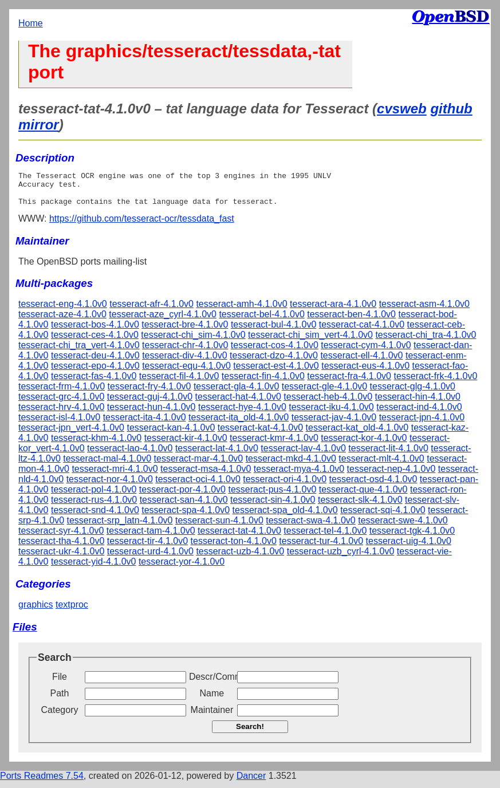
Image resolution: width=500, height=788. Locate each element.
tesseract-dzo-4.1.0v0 (274, 362)
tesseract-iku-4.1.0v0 (331, 414)
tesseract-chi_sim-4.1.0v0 (193, 341)
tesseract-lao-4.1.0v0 (129, 455)
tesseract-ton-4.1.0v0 (234, 548)
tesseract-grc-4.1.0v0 (61, 403)
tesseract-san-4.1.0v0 (184, 506)
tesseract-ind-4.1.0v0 (419, 414)
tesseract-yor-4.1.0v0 (182, 568)
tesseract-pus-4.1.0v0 (272, 496)
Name (212, 700)
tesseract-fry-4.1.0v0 (149, 393)
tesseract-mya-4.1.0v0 (299, 475)
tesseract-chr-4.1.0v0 (185, 352)
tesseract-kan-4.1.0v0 (171, 434)
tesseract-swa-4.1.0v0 (311, 527)
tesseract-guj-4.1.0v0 (149, 403)
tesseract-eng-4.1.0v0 (62, 311)
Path (59, 700)
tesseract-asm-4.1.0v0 (424, 311)
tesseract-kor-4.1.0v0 (364, 445)
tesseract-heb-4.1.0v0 (328, 403)
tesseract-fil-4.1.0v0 (179, 383)
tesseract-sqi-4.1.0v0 (383, 517)
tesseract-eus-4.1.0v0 (365, 372)
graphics (35, 611)
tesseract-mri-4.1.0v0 (115, 475)
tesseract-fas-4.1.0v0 (93, 383)
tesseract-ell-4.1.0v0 (361, 362)
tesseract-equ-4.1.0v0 (186, 372)
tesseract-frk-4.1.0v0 (435, 383)
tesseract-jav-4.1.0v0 (334, 424)
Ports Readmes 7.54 (42, 782)
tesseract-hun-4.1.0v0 (151, 414)
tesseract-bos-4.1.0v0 (95, 331)
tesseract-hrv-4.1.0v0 (61, 414)
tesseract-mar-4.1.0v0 (198, 465)
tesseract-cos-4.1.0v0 (274, 352)
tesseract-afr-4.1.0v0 (151, 311)
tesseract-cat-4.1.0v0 (361, 331)
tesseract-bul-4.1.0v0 (273, 331)
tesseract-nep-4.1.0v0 (391, 475)
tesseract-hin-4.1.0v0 (417, 403)
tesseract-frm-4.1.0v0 (61, 393)
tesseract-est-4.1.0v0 (275, 372)
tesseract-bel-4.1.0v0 (261, 321)
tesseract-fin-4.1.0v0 (263, 383)
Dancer (251, 782)
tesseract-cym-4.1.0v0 (366, 352)
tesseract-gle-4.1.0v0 (324, 393)
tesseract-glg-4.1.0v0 (412, 393)
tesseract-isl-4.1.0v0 (59, 424)
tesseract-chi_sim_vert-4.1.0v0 (310, 341)
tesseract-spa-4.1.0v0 (185, 517)
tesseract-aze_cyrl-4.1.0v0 (162, 321)
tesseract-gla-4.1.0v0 (236, 393)
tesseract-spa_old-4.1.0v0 (285, 517)
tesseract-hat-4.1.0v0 (238, 403)
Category (59, 717)
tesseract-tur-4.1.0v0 (321, 548)
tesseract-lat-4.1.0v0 (216, 455)
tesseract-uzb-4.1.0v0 (240, 558)
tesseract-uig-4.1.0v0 (408, 548)
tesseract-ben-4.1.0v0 (351, 321)
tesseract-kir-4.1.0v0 (185, 445)
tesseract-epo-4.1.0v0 (95, 372)
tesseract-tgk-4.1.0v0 (412, 537)
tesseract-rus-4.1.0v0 (94, 506)
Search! (250, 733)
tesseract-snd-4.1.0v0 (95, 517)
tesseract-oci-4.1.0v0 (198, 486)
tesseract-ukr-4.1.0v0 (61, 558)
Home (30, 23)
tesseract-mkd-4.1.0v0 (291, 465)
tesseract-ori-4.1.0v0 (284, 486)
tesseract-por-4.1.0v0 (182, 496)
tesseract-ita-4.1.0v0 (144, 424)
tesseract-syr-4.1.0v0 (61, 537)
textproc (72, 611)
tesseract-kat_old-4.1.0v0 (357, 434)
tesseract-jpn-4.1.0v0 (421, 424)
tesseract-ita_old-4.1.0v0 (238, 424)
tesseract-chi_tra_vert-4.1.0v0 (79, 352)
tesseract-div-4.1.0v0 (184, 362)
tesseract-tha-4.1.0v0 (61, 548)
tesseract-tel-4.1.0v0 (325, 537)
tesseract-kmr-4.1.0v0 (274, 445)
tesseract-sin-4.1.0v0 (273, 506)
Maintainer (212, 717)
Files (25, 634)
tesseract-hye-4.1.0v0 (242, 414)
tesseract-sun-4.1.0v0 (219, 527)
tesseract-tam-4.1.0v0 (151, 537)
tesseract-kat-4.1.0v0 (260, 434)
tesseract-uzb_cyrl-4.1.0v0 (341, 558)
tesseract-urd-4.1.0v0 (150, 558)
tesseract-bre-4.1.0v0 (184, 331)
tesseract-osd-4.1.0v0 (373, 486)
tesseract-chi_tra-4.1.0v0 (425, 341)
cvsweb (402, 108)
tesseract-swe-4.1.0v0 (403, 527)
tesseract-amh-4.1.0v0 (241, 311)
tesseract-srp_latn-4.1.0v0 (120, 527)
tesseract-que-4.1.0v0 (363, 496)
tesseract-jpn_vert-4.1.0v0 (71, 434)
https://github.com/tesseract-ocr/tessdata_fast (141, 225)
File (59, 683)
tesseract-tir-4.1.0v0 (147, 548)
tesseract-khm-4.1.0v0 (96, 445)
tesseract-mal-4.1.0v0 (107, 465)
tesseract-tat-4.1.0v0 (239, 537)
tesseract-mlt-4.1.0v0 (381, 465)
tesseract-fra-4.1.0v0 (349, 383)
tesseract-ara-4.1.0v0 (333, 311)
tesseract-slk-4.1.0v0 (360, 506)
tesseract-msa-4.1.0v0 (205, 475)
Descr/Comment (212, 683)
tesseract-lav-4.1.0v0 (303, 455)
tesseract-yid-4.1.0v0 (93, 568)
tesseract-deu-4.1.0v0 (95, 362)
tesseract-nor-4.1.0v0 (109, 486)
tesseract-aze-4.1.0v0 (62, 321)
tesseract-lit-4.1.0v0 (388, 455)
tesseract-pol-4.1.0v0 (93, 496)
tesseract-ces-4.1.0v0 (95, 341)
